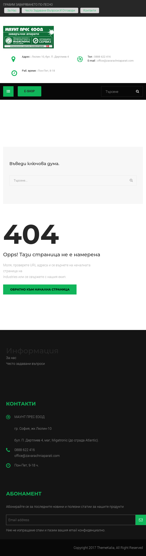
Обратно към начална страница (39, 289)
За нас (11, 10)
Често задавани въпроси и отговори (50, 10)
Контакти (89, 10)
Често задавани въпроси (26, 363)
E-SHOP (29, 91)
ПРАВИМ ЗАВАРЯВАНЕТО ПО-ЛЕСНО (28, 4)
